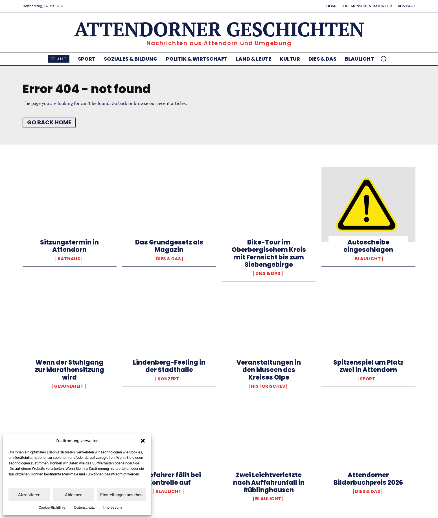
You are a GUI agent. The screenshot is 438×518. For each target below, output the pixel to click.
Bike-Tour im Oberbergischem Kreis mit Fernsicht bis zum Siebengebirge (269, 253)
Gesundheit (69, 386)
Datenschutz (84, 507)
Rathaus (69, 259)
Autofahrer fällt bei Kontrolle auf (169, 479)
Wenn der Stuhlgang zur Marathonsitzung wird (69, 370)
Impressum (112, 507)
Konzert (168, 379)
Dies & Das (168, 259)
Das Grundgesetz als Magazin (169, 246)
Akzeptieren (29, 494)
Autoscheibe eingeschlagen (368, 246)
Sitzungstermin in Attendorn (69, 246)
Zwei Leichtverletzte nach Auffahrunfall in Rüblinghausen (269, 482)
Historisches (268, 386)
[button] (143, 441)
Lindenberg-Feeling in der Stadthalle (169, 366)
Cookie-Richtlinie (52, 507)
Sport (367, 379)
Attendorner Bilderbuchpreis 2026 (368, 479)
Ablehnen (73, 494)
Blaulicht (368, 259)
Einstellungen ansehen (121, 494)
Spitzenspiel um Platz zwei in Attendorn (368, 366)
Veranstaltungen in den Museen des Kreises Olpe (268, 370)
